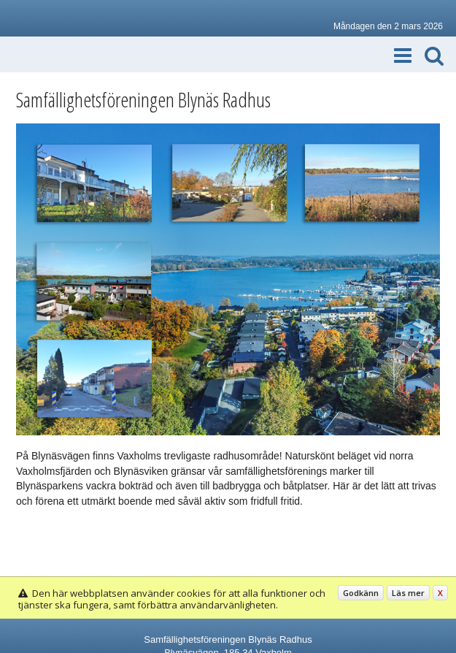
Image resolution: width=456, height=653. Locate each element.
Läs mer (408, 592)
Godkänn (361, 592)
